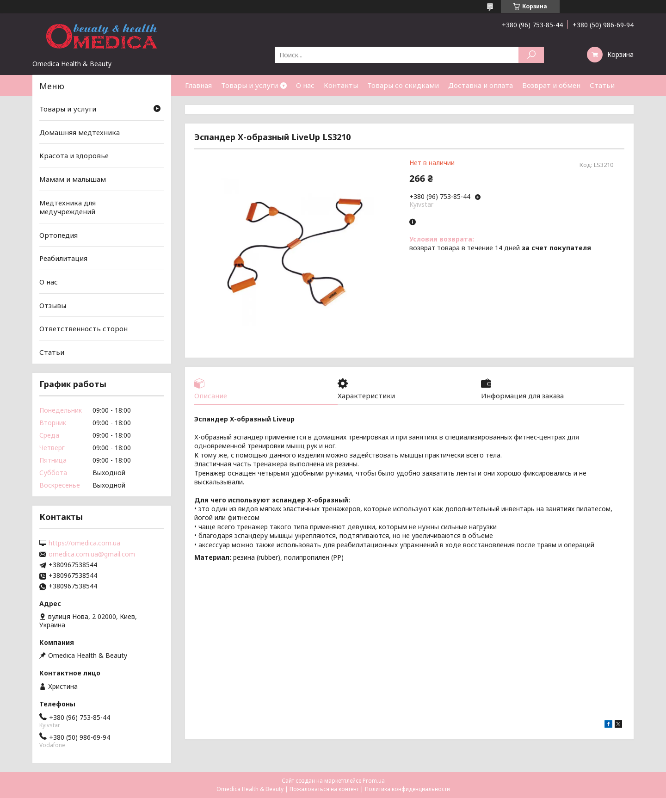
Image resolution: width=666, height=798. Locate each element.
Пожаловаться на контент (324, 789)
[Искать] (531, 55)
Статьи (602, 85)
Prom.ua (374, 781)
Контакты (341, 85)
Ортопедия (58, 235)
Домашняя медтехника (79, 132)
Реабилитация (63, 258)
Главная (198, 85)
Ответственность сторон (83, 328)
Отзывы (52, 305)
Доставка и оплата (480, 85)
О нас (305, 85)
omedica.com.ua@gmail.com (92, 554)
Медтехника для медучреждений (67, 207)
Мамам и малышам (72, 179)
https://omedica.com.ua (84, 543)
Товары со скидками (403, 85)
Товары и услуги (249, 85)
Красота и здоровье (74, 155)
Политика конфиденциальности (407, 789)
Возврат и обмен (551, 85)
